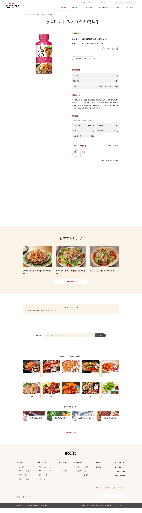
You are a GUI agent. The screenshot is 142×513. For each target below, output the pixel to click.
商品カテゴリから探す (25, 475)
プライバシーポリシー (96, 510)
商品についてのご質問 (82, 471)
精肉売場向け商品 (42, 310)
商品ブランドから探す (25, 483)
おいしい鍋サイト (120, 480)
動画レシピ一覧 (43, 479)
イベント (63, 479)
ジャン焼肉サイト (120, 467)
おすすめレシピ (77, 7)
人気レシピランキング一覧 (46, 475)
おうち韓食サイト (120, 471)
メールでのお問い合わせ (83, 479)
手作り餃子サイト (120, 476)
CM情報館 (64, 475)
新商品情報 (22, 471)
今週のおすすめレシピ (45, 471)
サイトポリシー (84, 510)
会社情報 (116, 7)
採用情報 (130, 7)
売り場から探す (23, 479)
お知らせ (83, 2)
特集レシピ (42, 483)
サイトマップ (122, 510)
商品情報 (63, 7)
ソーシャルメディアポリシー (110, 510)
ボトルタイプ (52, 310)
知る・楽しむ (90, 7)
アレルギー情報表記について (108, 161)
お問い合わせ (92, 2)
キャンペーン (64, 471)
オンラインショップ (106, 2)
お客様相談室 (103, 7)
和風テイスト (31, 310)
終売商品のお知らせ (82, 475)
